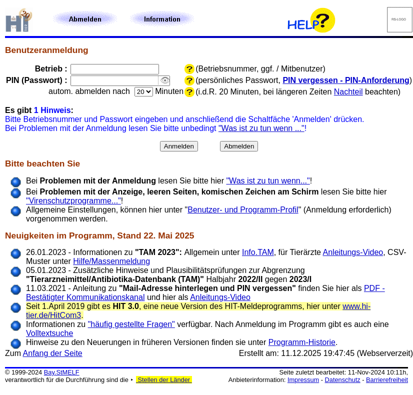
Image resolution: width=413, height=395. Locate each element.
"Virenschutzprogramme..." (73, 200)
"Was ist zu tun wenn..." (268, 180)
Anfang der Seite (52, 353)
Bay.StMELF (62, 372)
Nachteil (348, 92)
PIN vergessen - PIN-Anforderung (345, 80)
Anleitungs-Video (353, 252)
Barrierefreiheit (387, 380)
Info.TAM (258, 252)
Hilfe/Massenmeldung (111, 261)
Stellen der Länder (164, 380)
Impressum (303, 380)
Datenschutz (342, 380)
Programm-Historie (302, 342)
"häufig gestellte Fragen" (131, 324)
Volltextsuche (49, 333)
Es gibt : (39, 110)
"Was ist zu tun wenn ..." (261, 128)
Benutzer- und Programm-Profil (243, 210)
